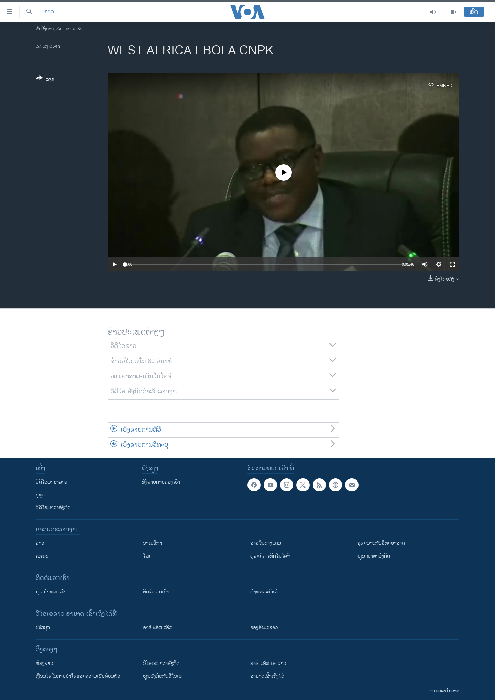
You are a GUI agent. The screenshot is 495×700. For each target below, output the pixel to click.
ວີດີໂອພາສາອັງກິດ (53, 507)
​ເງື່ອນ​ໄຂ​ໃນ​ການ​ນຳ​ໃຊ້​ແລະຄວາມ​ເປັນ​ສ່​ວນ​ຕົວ (78, 676)
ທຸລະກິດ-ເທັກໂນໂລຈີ (270, 556)
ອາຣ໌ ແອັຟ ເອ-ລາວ (268, 663)
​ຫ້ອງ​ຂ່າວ (44, 663)
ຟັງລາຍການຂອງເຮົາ (161, 482)
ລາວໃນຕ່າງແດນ (265, 543)
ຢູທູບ (40, 494)
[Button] (45, 80)
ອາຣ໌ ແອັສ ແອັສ (157, 627)
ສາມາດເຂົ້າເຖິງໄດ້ (267, 676)
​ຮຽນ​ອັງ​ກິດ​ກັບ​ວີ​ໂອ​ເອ (162, 676)
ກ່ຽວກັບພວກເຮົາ (51, 591)
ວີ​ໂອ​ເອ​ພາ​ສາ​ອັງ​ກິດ (161, 663)
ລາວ (40, 543)
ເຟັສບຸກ (43, 627)
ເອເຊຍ (42, 556)
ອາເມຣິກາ (152, 543)
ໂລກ (147, 556)
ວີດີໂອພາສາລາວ (51, 482)
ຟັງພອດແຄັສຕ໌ (264, 591)
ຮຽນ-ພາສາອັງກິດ (374, 556)
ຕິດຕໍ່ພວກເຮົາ (156, 591)
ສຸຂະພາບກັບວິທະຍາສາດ (381, 543)
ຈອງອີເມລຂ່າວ (264, 627)
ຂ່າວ (49, 12)
